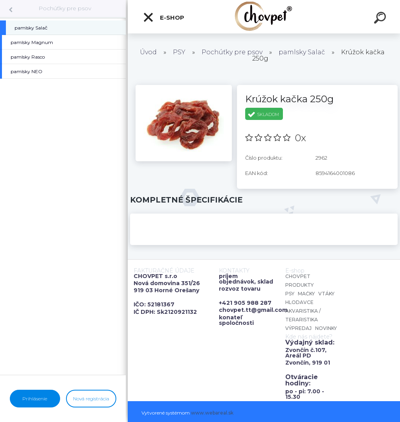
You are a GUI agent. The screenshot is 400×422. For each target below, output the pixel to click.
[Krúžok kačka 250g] (184, 87)
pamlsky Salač (302, 52)
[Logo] (263, 17)
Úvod (148, 52)
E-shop (163, 17)
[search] (381, 19)
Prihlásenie (34, 399)
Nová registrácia (91, 399)
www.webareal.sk (212, 413)
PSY (179, 52)
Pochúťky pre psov (65, 8)
